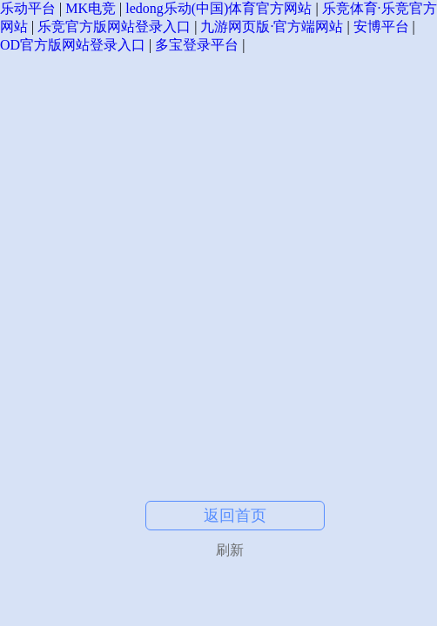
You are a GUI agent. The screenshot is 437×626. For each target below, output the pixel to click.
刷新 (230, 550)
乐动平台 (28, 8)
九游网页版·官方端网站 (271, 26)
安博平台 (381, 26)
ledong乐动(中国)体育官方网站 (218, 8)
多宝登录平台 (197, 44)
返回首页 (235, 515)
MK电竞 (90, 8)
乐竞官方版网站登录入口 (114, 26)
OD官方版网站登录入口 (72, 44)
